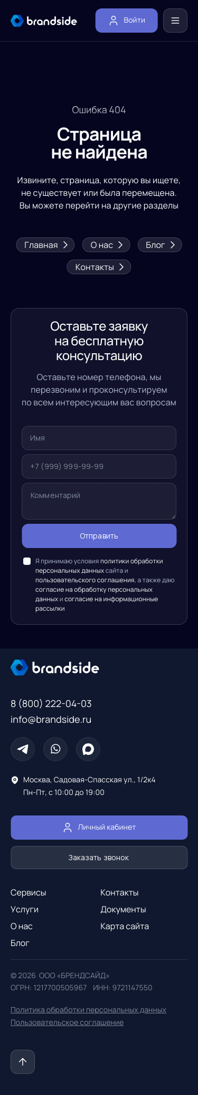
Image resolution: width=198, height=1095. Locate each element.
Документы (123, 909)
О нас (106, 244)
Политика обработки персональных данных (88, 1010)
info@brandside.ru (51, 719)
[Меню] (175, 20)
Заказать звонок (99, 857)
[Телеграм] (23, 749)
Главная (45, 244)
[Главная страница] (99, 667)
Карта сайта (124, 926)
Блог (159, 244)
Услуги (25, 909)
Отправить (99, 536)
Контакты (99, 267)
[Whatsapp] (55, 749)
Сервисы (28, 892)
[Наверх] (23, 1062)
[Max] (88, 749)
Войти (126, 20)
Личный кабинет (99, 827)
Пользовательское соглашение (67, 1023)
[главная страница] (44, 21)
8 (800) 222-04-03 (51, 704)
